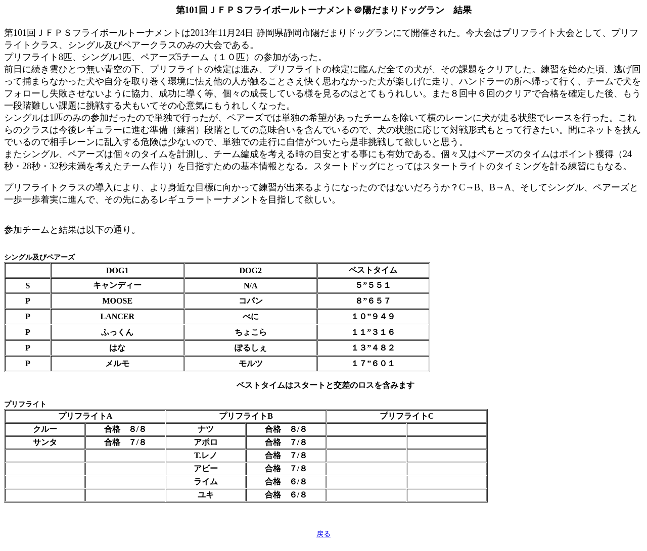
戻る (323, 534)
